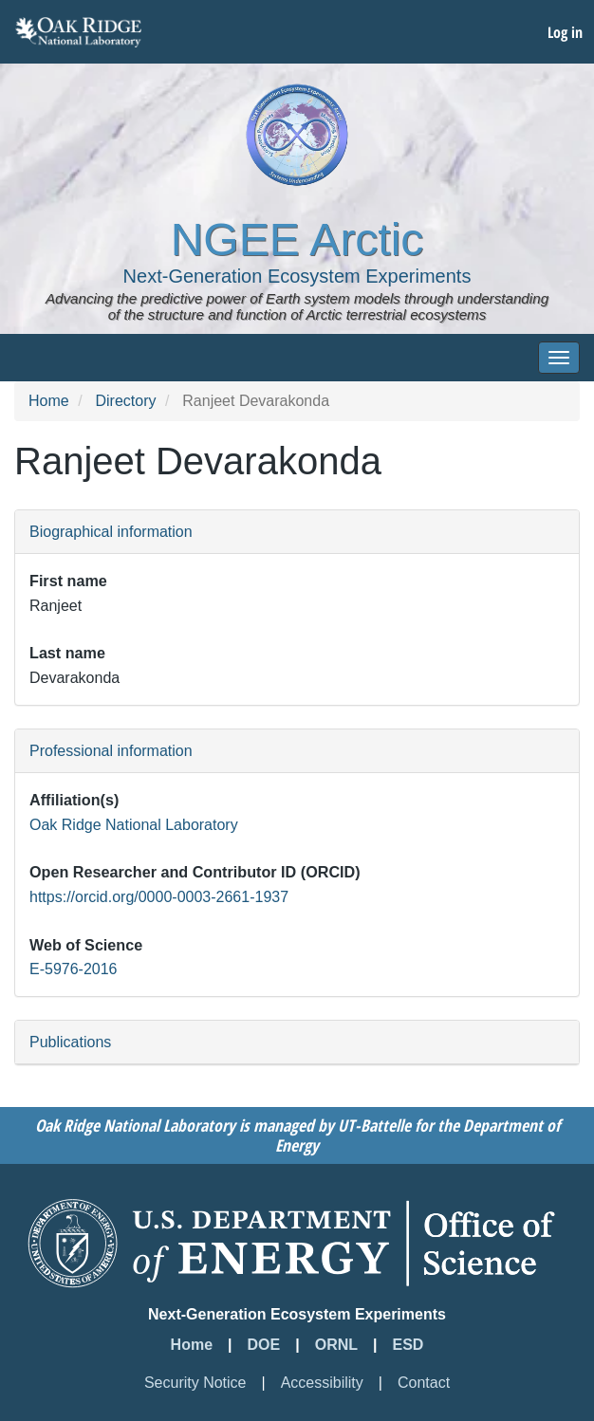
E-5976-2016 (73, 969)
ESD (408, 1345)
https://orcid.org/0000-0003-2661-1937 (158, 897)
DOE (264, 1345)
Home (48, 401)
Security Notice (195, 1383)
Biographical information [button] (111, 532)
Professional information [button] (111, 751)
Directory (125, 401)
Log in (565, 32)
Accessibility (322, 1383)
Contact (424, 1383)
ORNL (336, 1345)
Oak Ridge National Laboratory (133, 825)
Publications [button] (70, 1042)
